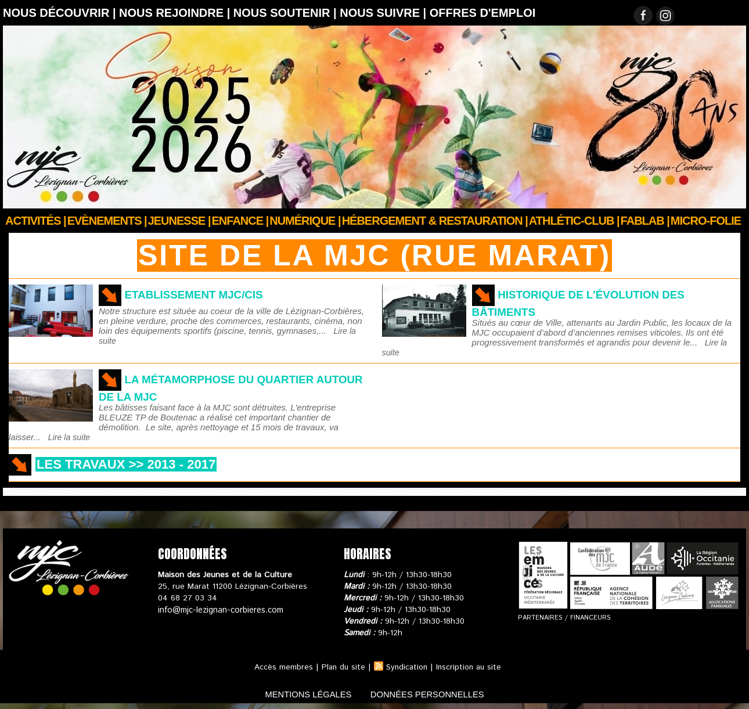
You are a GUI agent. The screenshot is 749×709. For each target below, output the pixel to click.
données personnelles (434, 694)
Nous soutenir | (286, 12)
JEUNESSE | (179, 220)
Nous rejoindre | (176, 12)
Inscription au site (470, 667)
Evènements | (107, 220)
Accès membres (280, 667)
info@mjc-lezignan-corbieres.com (219, 610)
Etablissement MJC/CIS (198, 294)
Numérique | (304, 220)
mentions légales (301, 694)
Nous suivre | (385, 12)
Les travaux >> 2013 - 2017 (138, 463)
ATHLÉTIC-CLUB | (574, 220)
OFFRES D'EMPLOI (483, 12)
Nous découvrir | (61, 12)
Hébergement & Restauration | (435, 220)
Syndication (406, 667)
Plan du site (341, 667)
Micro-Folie (706, 220)
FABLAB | (645, 220)
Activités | (35, 220)
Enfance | (240, 220)
